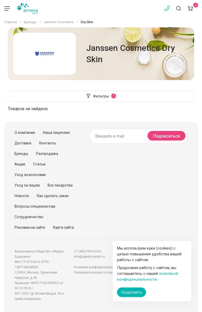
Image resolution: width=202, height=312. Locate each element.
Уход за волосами (30, 175)
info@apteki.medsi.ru (89, 257)
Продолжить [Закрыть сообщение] (131, 292)
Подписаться (166, 136)
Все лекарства (60, 185)
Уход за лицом (27, 185)
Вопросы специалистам (34, 206)
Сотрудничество (28, 217)
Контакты (47, 143)
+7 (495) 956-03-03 (87, 251)
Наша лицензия (56, 132)
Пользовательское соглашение (97, 272)
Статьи (39, 164)
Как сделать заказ (53, 196)
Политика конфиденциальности (98, 267)
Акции (19, 164)
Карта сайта (63, 227)
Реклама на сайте (29, 227)
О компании (24, 132)
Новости (21, 196)
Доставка (22, 143)
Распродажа (47, 154)
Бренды (21, 154)
